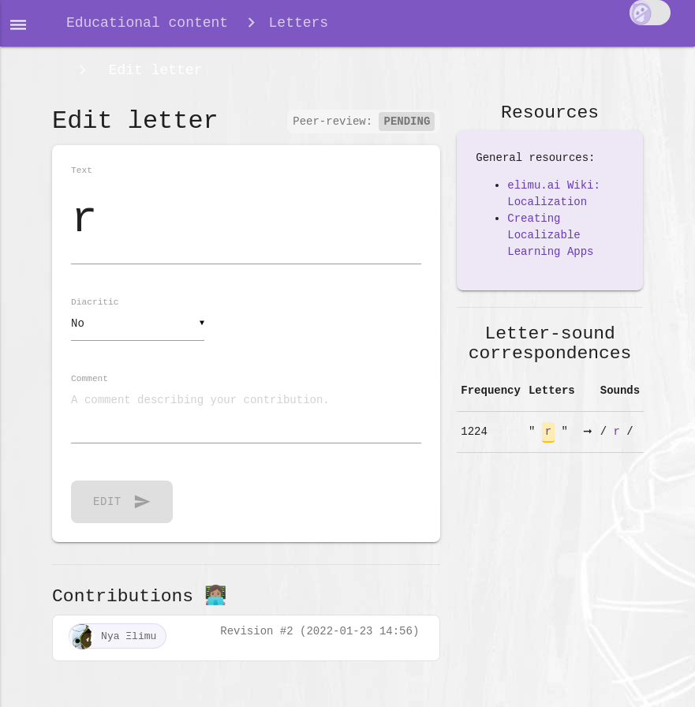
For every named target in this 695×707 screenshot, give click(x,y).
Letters (299, 25)
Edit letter (151, 77)
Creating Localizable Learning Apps (550, 245)
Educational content (147, 25)
